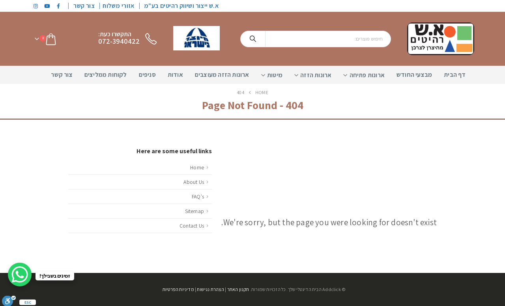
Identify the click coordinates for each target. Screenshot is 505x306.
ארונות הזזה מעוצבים (222, 74)
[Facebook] (59, 6)
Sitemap (194, 211)
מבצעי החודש (414, 74)
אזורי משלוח (118, 6)
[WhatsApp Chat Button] (20, 274)
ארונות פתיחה (367, 75)
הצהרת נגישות (210, 289)
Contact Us (192, 225)
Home (197, 167)
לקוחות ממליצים (105, 74)
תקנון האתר (238, 289)
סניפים (147, 74)
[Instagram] (36, 6)
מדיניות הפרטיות (178, 289)
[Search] (253, 39)
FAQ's (198, 196)
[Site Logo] (440, 38)
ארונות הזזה (315, 75)
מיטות (274, 75)
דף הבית (455, 74)
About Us (193, 181)
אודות (175, 74)
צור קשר (84, 6)
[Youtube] (47, 6)
